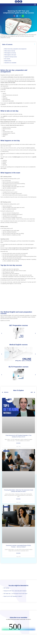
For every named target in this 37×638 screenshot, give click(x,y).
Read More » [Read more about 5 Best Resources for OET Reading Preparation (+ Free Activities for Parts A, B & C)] (18, 443)
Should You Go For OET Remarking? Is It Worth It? (13, 596)
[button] (14, 16)
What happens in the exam (10, 54)
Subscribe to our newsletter (10, 62)
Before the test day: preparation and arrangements (15, 48)
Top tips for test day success (10, 56)
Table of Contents (7, 44)
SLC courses (7, 58)
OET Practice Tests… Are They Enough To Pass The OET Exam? (15, 593)
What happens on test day (10, 52)
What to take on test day (9, 50)
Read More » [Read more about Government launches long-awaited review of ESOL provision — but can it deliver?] (18, 553)
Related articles (7, 60)
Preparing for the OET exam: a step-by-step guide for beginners (15, 590)
